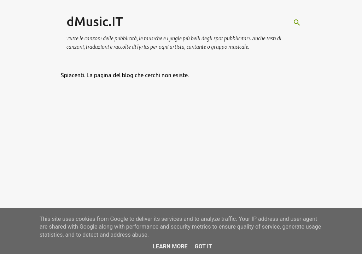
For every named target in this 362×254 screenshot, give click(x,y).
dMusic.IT (94, 21)
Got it (203, 246)
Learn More (170, 246)
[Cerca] (297, 22)
